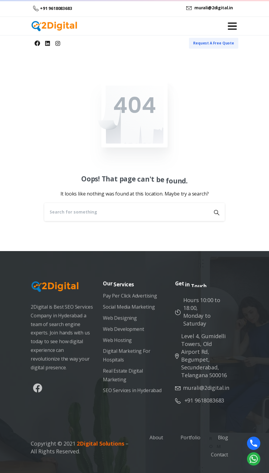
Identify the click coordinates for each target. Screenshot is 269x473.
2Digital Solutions (100, 445)
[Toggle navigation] (232, 26)
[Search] (126, 212)
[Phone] (253, 443)
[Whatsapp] (253, 458)
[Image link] (58, 289)
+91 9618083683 (52, 8)
